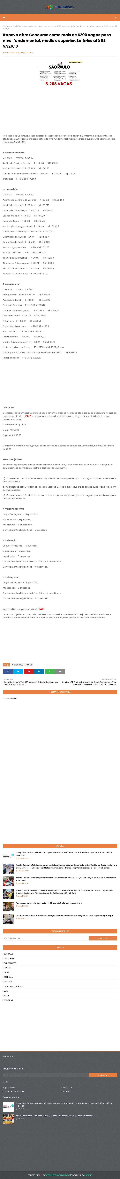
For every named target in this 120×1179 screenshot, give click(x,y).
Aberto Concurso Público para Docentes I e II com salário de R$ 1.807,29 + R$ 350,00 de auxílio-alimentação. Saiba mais (66, 879)
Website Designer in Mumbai (57, 1175)
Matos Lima (9, 52)
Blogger (88, 1175)
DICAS (18, 26)
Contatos (65, 1091)
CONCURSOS (17, 665)
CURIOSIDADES (10, 963)
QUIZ (6, 991)
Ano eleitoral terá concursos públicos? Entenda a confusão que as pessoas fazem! (54, 1115)
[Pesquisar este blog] (46, 938)
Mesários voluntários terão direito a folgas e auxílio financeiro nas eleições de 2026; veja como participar (64, 915)
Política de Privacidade (13, 1091)
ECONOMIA (8, 977)
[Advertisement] (60, 114)
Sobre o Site (66, 1087)
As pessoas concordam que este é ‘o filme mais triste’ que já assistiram (49, 903)
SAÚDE (6, 995)
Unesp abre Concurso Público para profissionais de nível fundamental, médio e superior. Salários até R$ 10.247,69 (64, 854)
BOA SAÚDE (8, 954)
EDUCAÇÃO (8, 981)
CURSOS (7, 968)
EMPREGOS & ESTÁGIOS (13, 986)
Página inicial (9, 26)
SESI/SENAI (8, 1000)
